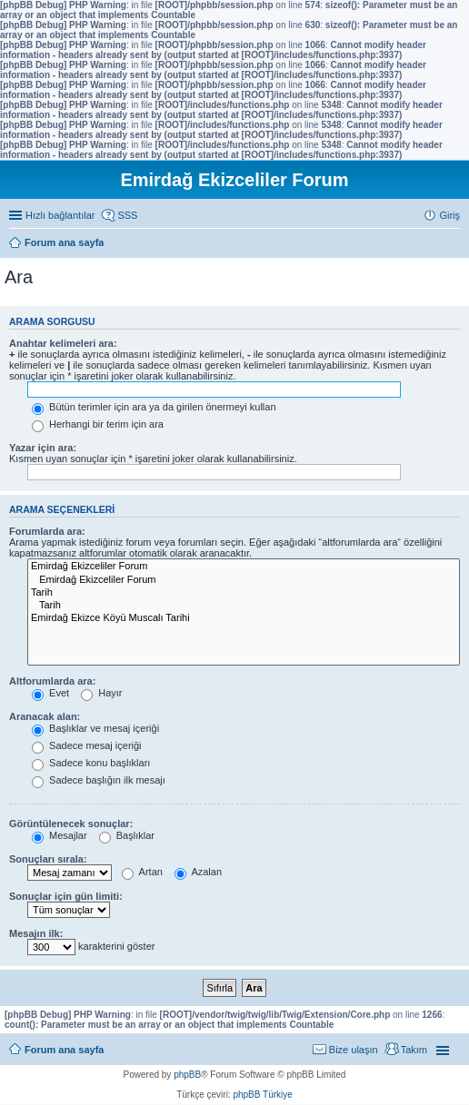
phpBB (187, 1075)
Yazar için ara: (42, 447)
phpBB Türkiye (262, 1095)
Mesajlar (59, 835)
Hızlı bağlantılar (60, 215)
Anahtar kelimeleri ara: (63, 343)
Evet (50, 692)
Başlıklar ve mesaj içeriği (95, 728)
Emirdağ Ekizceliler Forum (243, 566)
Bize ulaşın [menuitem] (353, 1049)
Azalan (198, 871)
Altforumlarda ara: (52, 681)
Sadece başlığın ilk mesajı (98, 779)
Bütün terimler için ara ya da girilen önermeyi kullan (154, 406)
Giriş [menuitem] (449, 215)
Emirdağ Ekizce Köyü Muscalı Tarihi (243, 618)
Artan (142, 871)
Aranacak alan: (44, 716)
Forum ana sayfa (64, 1049)
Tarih (243, 593)
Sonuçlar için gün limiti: (66, 896)
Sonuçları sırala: (48, 858)
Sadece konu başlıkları (91, 762)
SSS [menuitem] (127, 215)
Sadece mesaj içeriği (87, 745)
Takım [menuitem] (414, 1049)
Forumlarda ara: (47, 531)
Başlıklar (127, 835)
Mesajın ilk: (36, 933)
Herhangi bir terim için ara (98, 424)
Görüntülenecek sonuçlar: (71, 823)
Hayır (101, 692)
